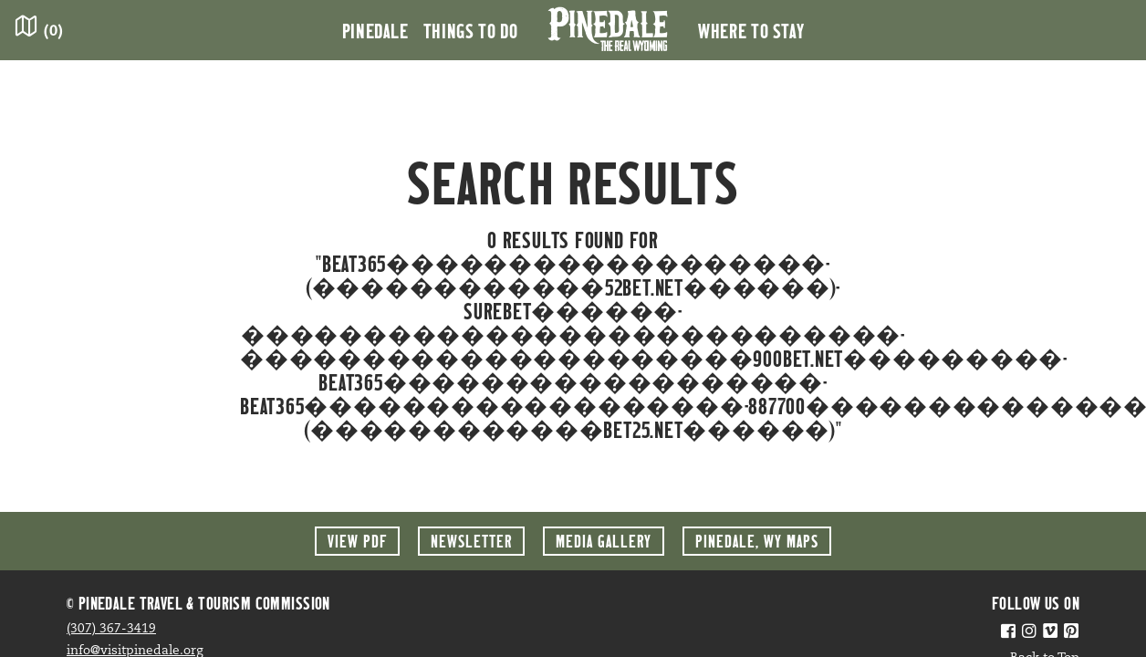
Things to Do (470, 30)
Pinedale (375, 30)
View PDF (357, 540)
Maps (756, 540)
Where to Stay (751, 30)
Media (603, 540)
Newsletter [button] (471, 540)
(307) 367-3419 (111, 629)
